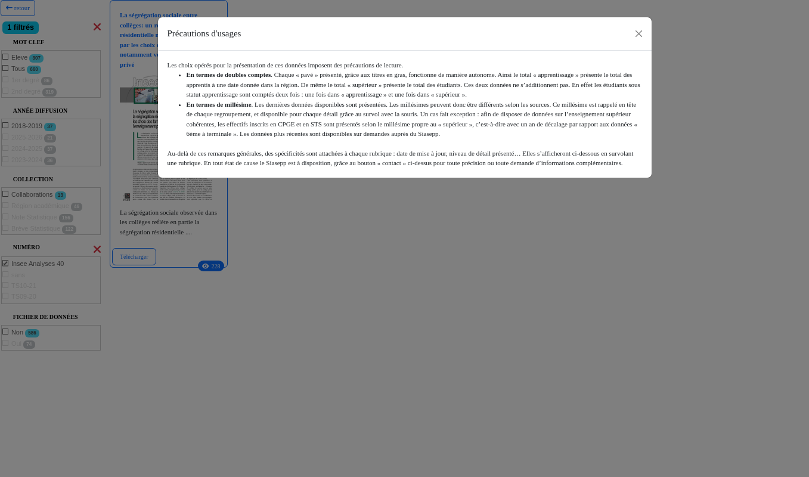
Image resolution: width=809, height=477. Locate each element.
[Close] (639, 34)
